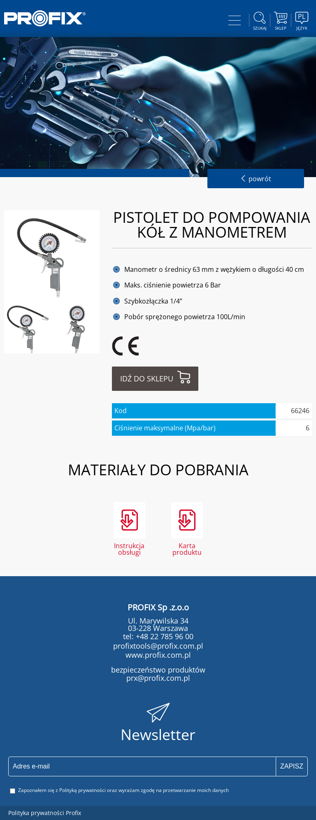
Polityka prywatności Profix (44, 813)
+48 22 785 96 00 (163, 636)
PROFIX (45, 18)
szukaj (259, 19)
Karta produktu (187, 548)
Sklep (280, 19)
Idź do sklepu (146, 378)
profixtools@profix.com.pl (158, 646)
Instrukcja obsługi (129, 548)
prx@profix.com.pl (158, 678)
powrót (255, 178)
